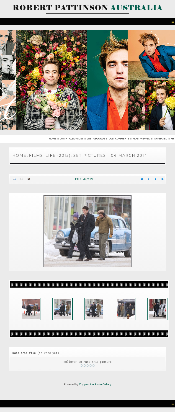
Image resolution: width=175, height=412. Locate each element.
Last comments (118, 138)
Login (63, 138)
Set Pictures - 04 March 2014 (110, 155)
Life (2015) (58, 155)
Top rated (160, 138)
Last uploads (96, 138)
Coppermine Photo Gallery (95, 384)
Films (36, 155)
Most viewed (141, 138)
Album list (76, 138)
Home (52, 138)
